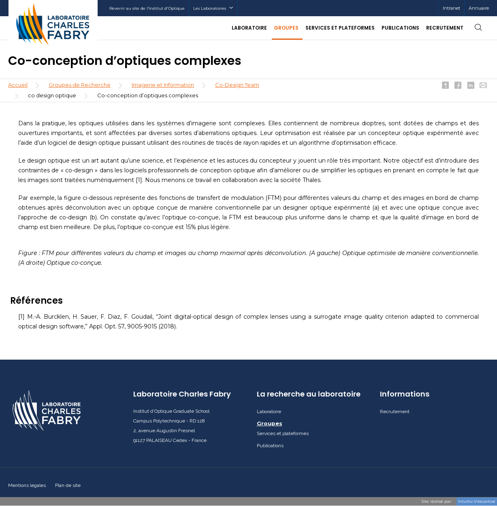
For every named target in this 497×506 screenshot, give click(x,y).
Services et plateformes (283, 433)
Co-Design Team (237, 84)
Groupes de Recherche (80, 84)
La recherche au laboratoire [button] (308, 394)
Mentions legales (27, 485)
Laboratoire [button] (249, 27)
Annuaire (479, 8)
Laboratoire (269, 411)
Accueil (18, 84)
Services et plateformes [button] (340, 27)
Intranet (451, 8)
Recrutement (444, 27)
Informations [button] (404, 394)
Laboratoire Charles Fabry (182, 394)
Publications (400, 27)
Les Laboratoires (213, 8)
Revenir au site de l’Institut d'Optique (147, 8)
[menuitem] (451, 8)
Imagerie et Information (163, 84)
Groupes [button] (286, 27)
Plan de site (68, 485)
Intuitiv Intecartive (476, 501)
